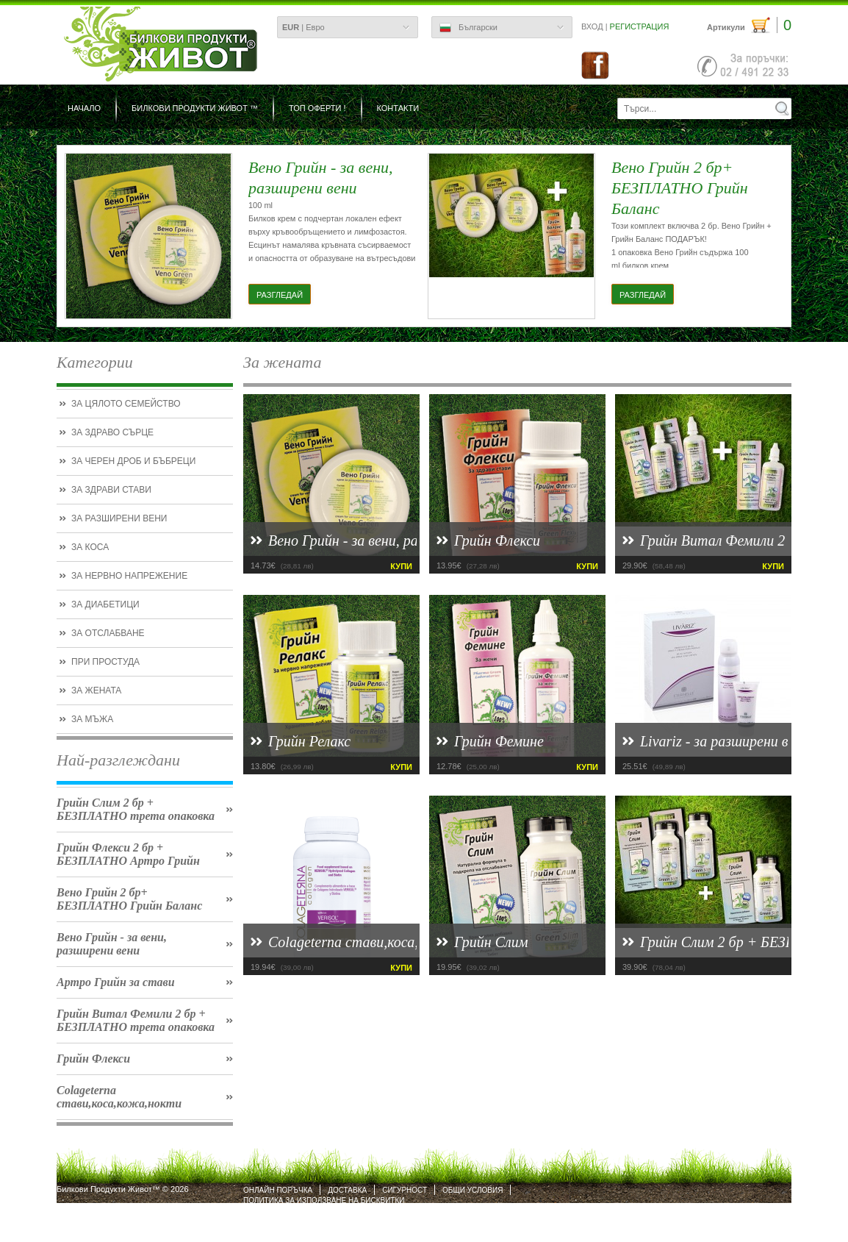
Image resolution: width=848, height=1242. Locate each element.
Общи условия (472, 1190)
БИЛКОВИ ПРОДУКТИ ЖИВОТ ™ (195, 108)
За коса (90, 547)
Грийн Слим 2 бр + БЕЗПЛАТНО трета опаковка (136, 809)
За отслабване (108, 633)
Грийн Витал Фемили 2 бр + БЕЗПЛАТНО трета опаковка (136, 1020)
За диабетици (105, 604)
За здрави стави (111, 490)
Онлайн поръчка (277, 1190)
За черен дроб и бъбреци (133, 461)
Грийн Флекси (93, 1058)
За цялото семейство (126, 404)
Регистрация (639, 26)
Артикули (749, 25)
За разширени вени (119, 518)
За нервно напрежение (129, 576)
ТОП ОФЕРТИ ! (317, 108)
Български (468, 28)
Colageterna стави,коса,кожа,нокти (119, 1097)
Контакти (398, 108)
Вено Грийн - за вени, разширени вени (112, 944)
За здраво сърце (112, 432)
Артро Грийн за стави (116, 982)
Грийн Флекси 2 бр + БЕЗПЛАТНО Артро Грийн (128, 854)
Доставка (347, 1190)
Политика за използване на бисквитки (323, 1200)
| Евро (303, 27)
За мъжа (92, 719)
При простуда (105, 662)
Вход (592, 26)
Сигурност (404, 1190)
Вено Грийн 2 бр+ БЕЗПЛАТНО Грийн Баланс (129, 899)
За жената (96, 690)
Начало (84, 108)
